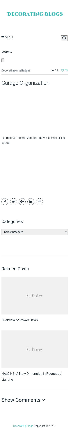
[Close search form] (2, 60)
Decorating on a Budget (15, 70)
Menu (9, 37)
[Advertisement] (24, 109)
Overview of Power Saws (19, 320)
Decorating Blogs (23, 425)
